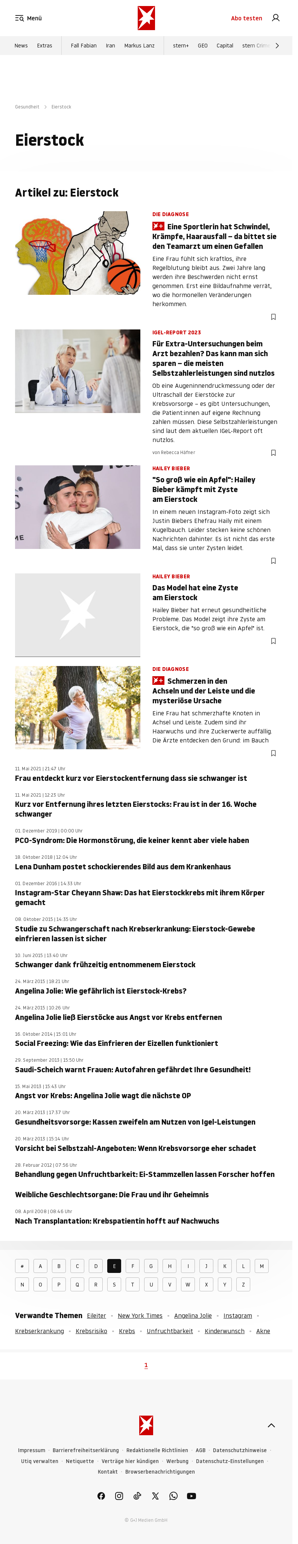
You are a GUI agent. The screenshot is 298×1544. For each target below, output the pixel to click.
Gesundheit (27, 107)
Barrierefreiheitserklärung (86, 1450)
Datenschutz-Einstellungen (230, 1461)
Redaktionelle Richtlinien (157, 1450)
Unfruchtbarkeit (170, 1331)
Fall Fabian (84, 45)
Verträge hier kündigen (130, 1461)
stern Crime (256, 45)
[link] (275, 18)
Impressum (31, 1450)
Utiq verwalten (39, 1461)
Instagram (238, 1315)
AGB (200, 1450)
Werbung (177, 1461)
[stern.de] (146, 18)
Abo (246, 18)
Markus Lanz (139, 45)
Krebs (127, 1331)
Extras (44, 45)
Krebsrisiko (91, 1331)
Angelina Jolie (193, 1315)
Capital (225, 45)
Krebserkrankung (39, 1331)
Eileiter (96, 1315)
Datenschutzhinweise (240, 1450)
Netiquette (80, 1461)
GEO (203, 45)
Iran (110, 45)
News (21, 45)
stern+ (181, 45)
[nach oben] (271, 1425)
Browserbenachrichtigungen (160, 1472)
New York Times (140, 1315)
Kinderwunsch (225, 1331)
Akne (263, 1331)
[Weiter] (277, 46)
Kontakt (108, 1472)
